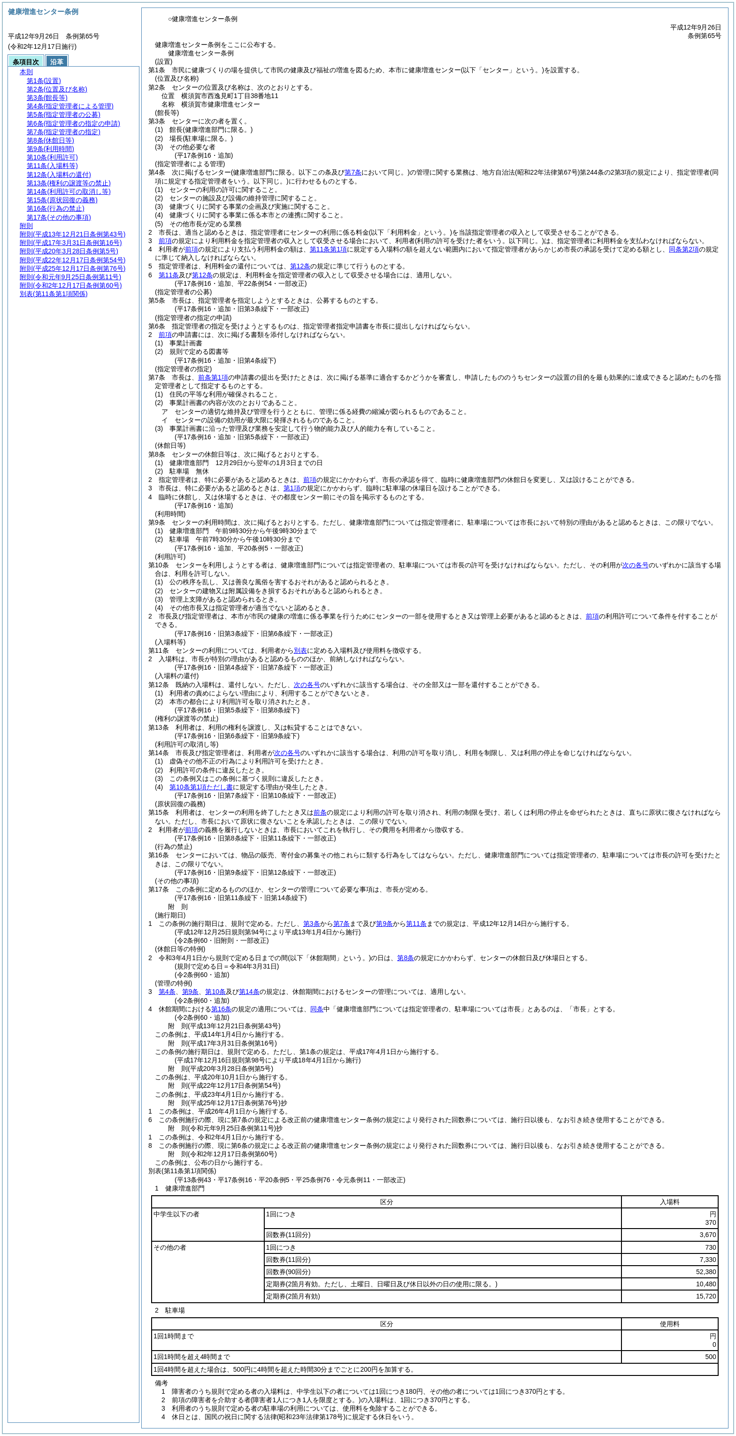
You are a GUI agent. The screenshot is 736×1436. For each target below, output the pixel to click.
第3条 (311, 923)
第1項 (292, 488)
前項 (165, 240)
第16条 (221, 1009)
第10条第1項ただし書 (201, 787)
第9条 (384, 923)
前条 (320, 812)
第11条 (169, 275)
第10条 (215, 991)
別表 (300, 650)
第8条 (405, 958)
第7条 (341, 923)
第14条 (249, 991)
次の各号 (635, 565)
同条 (316, 1009)
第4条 (167, 991)
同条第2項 (684, 249)
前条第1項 (213, 377)
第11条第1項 (328, 249)
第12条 (300, 266)
